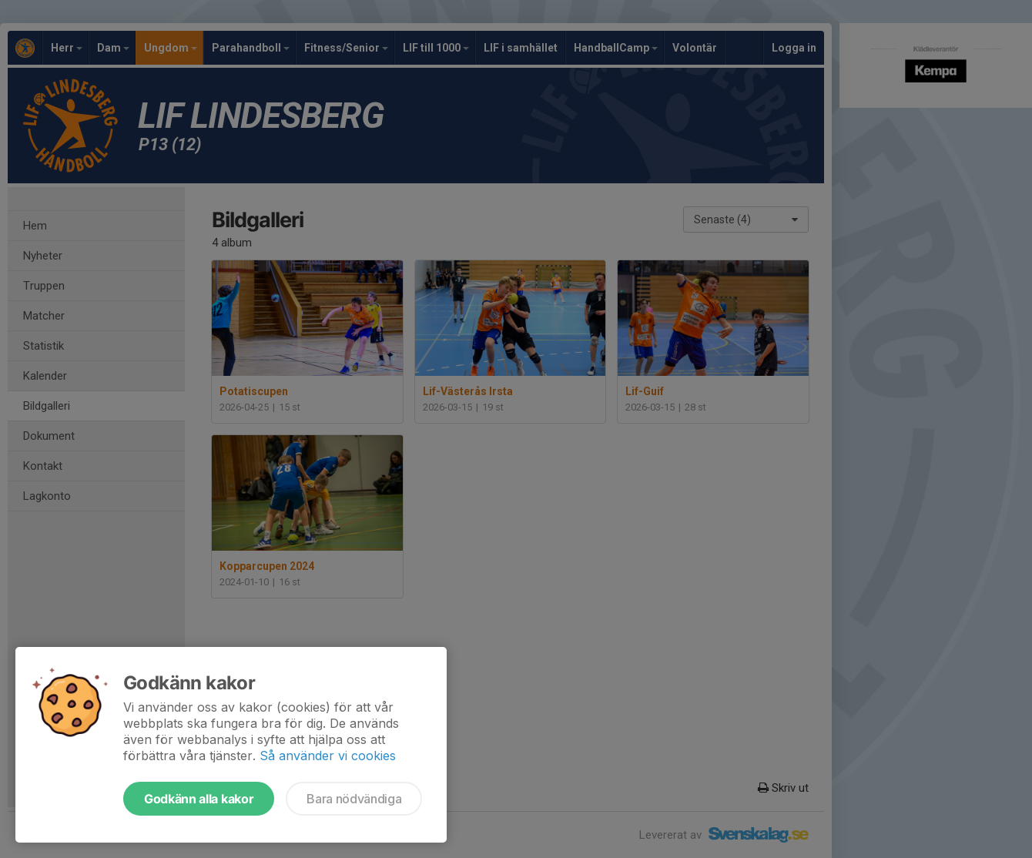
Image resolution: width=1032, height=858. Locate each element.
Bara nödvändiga (354, 798)
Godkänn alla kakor (198, 798)
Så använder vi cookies (328, 755)
